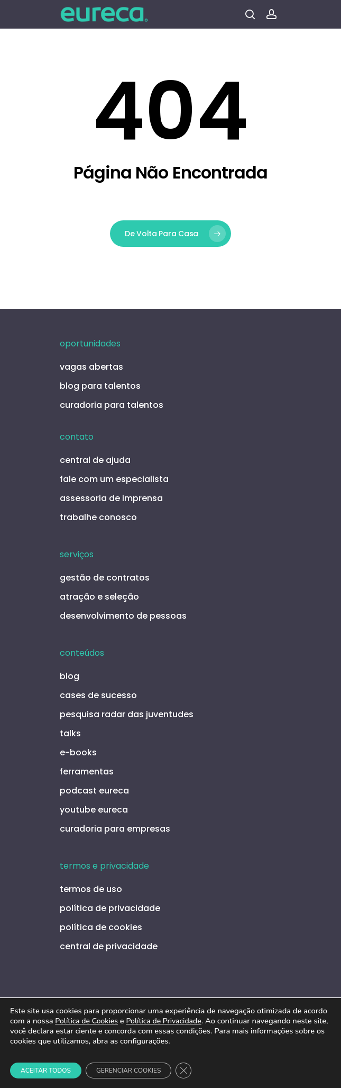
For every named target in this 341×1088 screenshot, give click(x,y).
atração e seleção (99, 597)
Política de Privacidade (163, 1021)
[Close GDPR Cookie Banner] (183, 1070)
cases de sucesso (98, 695)
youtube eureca (94, 810)
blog (69, 676)
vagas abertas (91, 367)
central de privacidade (109, 946)
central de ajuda (95, 460)
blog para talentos (100, 386)
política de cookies (101, 927)
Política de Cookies (86, 1021)
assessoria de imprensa (111, 498)
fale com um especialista (114, 479)
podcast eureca (94, 790)
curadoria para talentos (111, 405)
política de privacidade (110, 908)
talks (70, 733)
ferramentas (87, 771)
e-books (78, 752)
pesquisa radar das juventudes (126, 714)
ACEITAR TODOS (46, 1070)
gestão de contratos (105, 578)
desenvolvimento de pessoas (123, 616)
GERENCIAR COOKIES (128, 1070)
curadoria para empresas (115, 829)
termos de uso (91, 889)
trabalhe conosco (98, 517)
